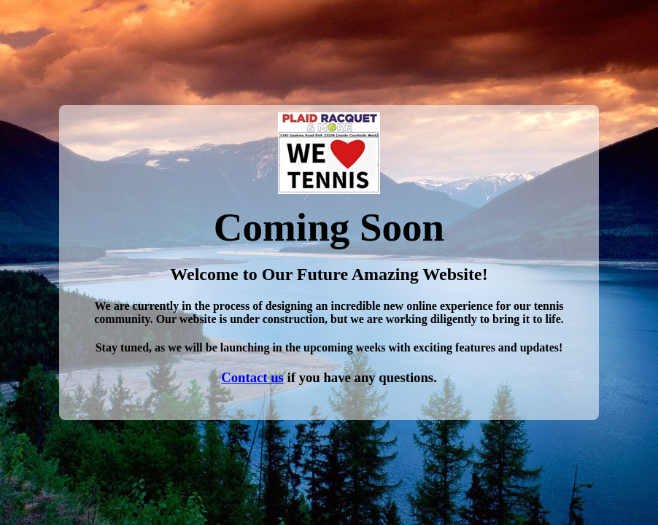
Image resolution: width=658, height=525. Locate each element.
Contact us (252, 377)
